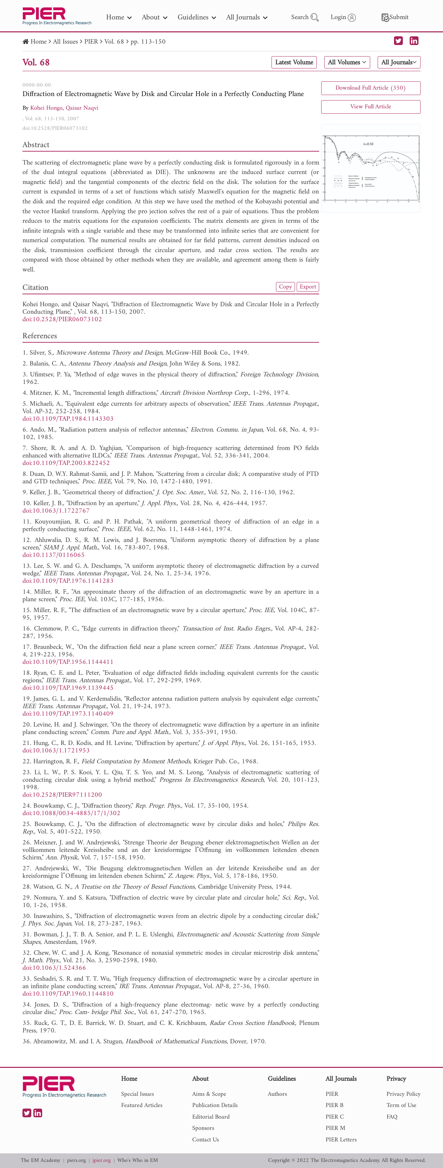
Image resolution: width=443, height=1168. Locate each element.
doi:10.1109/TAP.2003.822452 (66, 463)
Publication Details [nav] (214, 1105)
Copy (285, 287)
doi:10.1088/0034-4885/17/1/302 (71, 814)
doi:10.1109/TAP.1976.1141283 (68, 581)
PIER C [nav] (335, 1117)
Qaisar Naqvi (82, 108)
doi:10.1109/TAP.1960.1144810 (68, 994)
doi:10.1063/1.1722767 (56, 511)
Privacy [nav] (396, 1080)
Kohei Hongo (46, 108)
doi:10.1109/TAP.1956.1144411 (68, 662)
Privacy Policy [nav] (404, 1094)
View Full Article (370, 107)
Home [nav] (119, 17)
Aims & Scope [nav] (209, 1094)
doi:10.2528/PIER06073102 (55, 128)
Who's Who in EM (137, 1161)
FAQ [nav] (392, 1117)
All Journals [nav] (246, 17)
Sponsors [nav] (203, 1128)
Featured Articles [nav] (141, 1105)
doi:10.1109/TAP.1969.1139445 (68, 688)
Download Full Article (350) (370, 88)
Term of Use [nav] (401, 1105)
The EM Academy (40, 1161)
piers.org (76, 1161)
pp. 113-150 (148, 42)
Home (39, 42)
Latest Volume (294, 62)
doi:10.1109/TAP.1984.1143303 (68, 419)
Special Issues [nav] (137, 1094)
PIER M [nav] (335, 1128)
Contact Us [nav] (205, 1140)
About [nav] (154, 17)
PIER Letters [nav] (341, 1140)
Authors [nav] (277, 1094)
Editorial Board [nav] (211, 1117)
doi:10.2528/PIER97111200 (62, 795)
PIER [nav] (332, 1094)
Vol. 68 (114, 42)
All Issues (65, 42)
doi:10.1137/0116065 (53, 555)
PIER (91, 42)
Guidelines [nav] (197, 17)
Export (308, 287)
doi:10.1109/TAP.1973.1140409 (68, 714)
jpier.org (102, 1161)
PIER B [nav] (334, 1105)
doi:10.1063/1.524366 (54, 968)
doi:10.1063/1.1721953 (56, 751)
